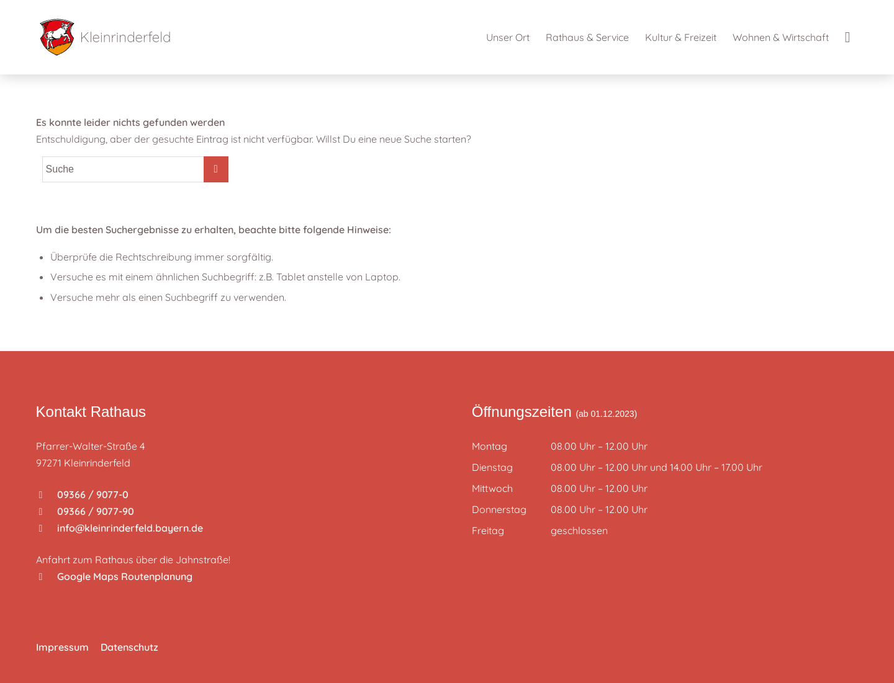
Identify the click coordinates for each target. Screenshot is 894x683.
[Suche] (848, 37)
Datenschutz (129, 647)
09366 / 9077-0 (84, 494)
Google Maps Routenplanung (115, 576)
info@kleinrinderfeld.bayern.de (121, 528)
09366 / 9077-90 (86, 511)
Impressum (62, 647)
